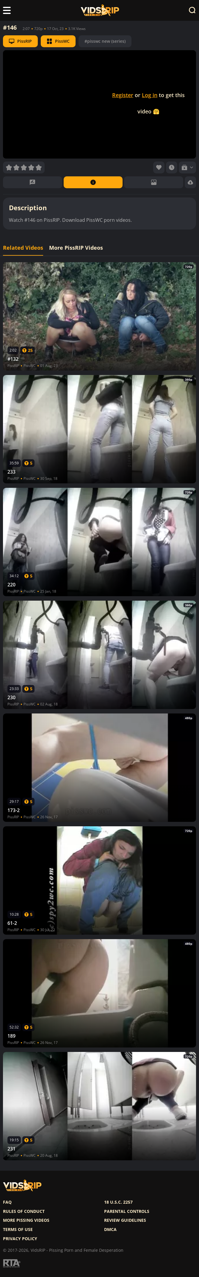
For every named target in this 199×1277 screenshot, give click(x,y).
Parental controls (126, 1211)
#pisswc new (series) (105, 41)
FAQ (7, 1202)
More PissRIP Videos (76, 247)
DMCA (110, 1229)
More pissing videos (26, 1220)
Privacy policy (20, 1238)
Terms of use (18, 1229)
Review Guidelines (125, 1220)
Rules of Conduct (24, 1211)
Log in (149, 95)
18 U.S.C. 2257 (118, 1202)
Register (122, 95)
